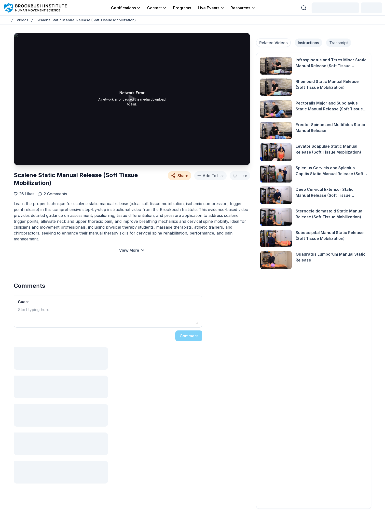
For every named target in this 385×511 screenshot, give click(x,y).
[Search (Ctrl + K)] (304, 8)
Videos (22, 20)
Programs (182, 7)
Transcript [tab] (338, 42)
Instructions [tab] (308, 42)
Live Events (211, 7)
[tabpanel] (313, 281)
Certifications (126, 7)
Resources (243, 7)
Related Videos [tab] (273, 42)
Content (157, 7)
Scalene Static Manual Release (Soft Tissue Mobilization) (86, 20)
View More (132, 250)
